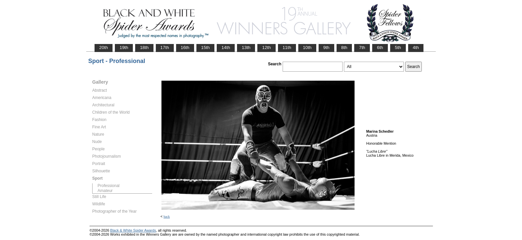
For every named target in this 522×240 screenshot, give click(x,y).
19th (124, 47)
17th (165, 47)
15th (205, 47)
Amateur (105, 190)
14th (226, 47)
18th (144, 47)
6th (380, 47)
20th (104, 47)
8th (344, 47)
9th (326, 47)
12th (266, 47)
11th (287, 47)
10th (307, 47)
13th (246, 47)
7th (362, 47)
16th (185, 47)
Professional (109, 185)
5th (398, 47)
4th (416, 47)
